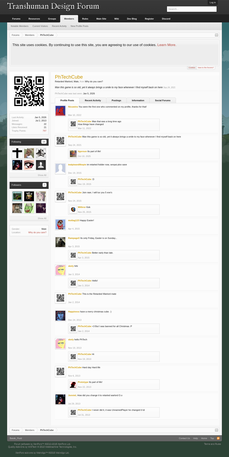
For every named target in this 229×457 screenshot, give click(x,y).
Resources (34, 19)
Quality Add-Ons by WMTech (42, 446)
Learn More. (166, 45)
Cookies (192, 67)
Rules (85, 19)
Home (204, 438)
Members (69, 19)
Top (212, 438)
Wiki (116, 19)
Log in (213, 2)
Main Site (101, 19)
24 (44, 142)
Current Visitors (40, 26)
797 (44, 131)
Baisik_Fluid (16, 438)
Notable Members (19, 26)
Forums (16, 19)
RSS (218, 438)
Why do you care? (37, 232)
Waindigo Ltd (62, 452)
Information (138, 100)
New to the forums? (206, 68)
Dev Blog (132, 19)
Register (149, 19)
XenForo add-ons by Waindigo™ (31, 452)
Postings (116, 100)
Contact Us (184, 438)
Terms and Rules (212, 444)
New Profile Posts (79, 26)
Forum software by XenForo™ (42, 444)
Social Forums (162, 100)
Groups (52, 19)
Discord (166, 19)
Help (195, 438)
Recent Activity (93, 100)
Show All (42, 175)
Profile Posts (67, 100)
